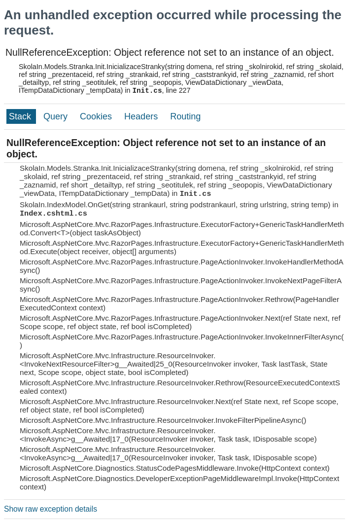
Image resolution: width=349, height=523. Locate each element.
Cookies (97, 116)
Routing (185, 116)
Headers (142, 116)
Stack (21, 116)
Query (56, 116)
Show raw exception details (50, 509)
